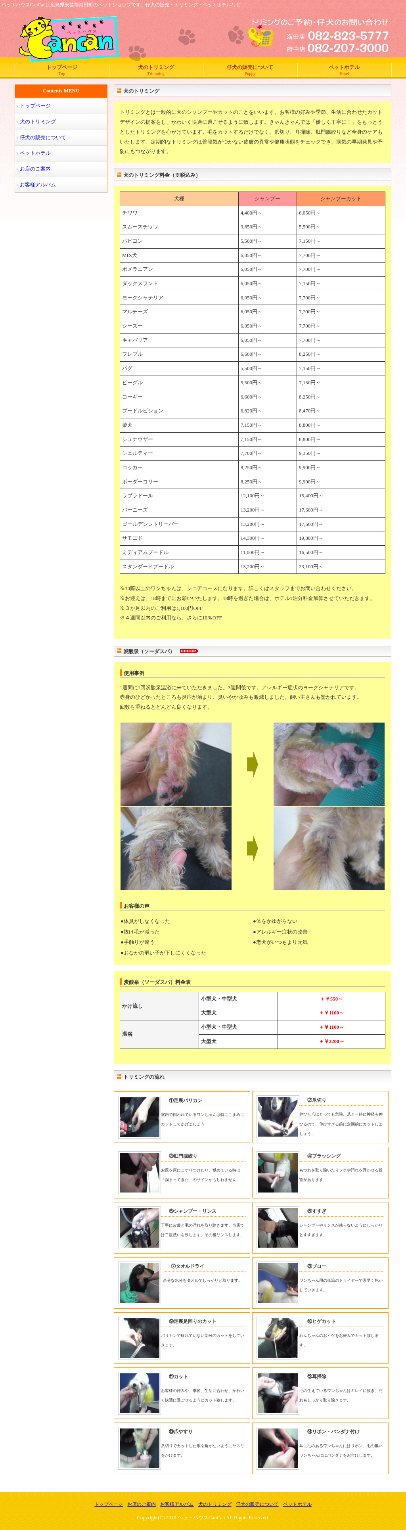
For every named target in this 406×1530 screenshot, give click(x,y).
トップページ (62, 70)
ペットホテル (345, 70)
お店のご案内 (35, 169)
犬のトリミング (156, 70)
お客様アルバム (38, 185)
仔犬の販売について (250, 70)
